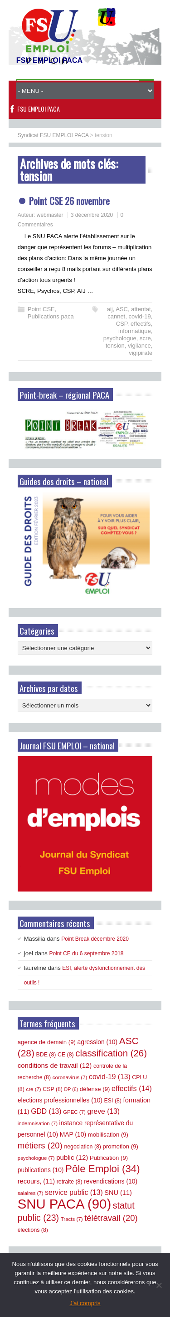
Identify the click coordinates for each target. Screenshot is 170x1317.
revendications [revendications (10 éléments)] (110, 1181)
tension (115, 345)
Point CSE (41, 309)
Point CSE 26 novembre (69, 201)
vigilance (139, 345)
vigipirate (140, 352)
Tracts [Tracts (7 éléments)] (72, 1219)
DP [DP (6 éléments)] (71, 1089)
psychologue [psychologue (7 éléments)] (36, 1158)
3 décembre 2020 (92, 215)
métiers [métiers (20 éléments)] (40, 1145)
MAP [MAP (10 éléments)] (73, 1134)
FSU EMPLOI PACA (38, 108)
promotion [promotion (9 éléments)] (120, 1146)
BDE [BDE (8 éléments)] (46, 1054)
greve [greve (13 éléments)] (103, 1111)
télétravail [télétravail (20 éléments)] (111, 1218)
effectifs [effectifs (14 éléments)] (132, 1088)
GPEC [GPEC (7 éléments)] (74, 1112)
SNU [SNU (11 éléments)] (118, 1192)
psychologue (119, 338)
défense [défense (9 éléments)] (95, 1089)
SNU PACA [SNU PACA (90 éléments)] (64, 1203)
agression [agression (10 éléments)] (98, 1041)
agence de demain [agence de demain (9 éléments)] (47, 1042)
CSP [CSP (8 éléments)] (53, 1089)
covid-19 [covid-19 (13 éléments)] (110, 1077)
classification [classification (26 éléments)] (111, 1053)
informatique (134, 331)
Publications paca (51, 316)
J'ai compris (84, 1303)
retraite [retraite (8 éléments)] (70, 1182)
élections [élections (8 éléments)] (33, 1230)
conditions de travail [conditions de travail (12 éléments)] (55, 1065)
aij (110, 309)
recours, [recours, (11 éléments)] (36, 1181)
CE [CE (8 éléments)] (66, 1054)
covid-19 (139, 316)
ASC (122, 309)
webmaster (50, 215)
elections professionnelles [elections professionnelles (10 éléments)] (60, 1100)
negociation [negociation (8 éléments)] (82, 1146)
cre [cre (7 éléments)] (33, 1089)
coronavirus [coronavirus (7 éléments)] (70, 1077)
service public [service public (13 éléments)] (73, 1192)
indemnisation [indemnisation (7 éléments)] (38, 1123)
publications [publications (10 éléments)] (41, 1170)
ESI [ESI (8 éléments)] (112, 1100)
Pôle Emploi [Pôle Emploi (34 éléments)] (102, 1168)
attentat (141, 309)
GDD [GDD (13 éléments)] (46, 1111)
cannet (116, 316)
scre (145, 338)
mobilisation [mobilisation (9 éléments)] (108, 1134)
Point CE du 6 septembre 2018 (86, 953)
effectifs (141, 323)
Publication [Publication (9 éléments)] (109, 1157)
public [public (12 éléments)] (72, 1157)
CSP (121, 323)
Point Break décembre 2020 (95, 939)
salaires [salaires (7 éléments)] (31, 1193)
